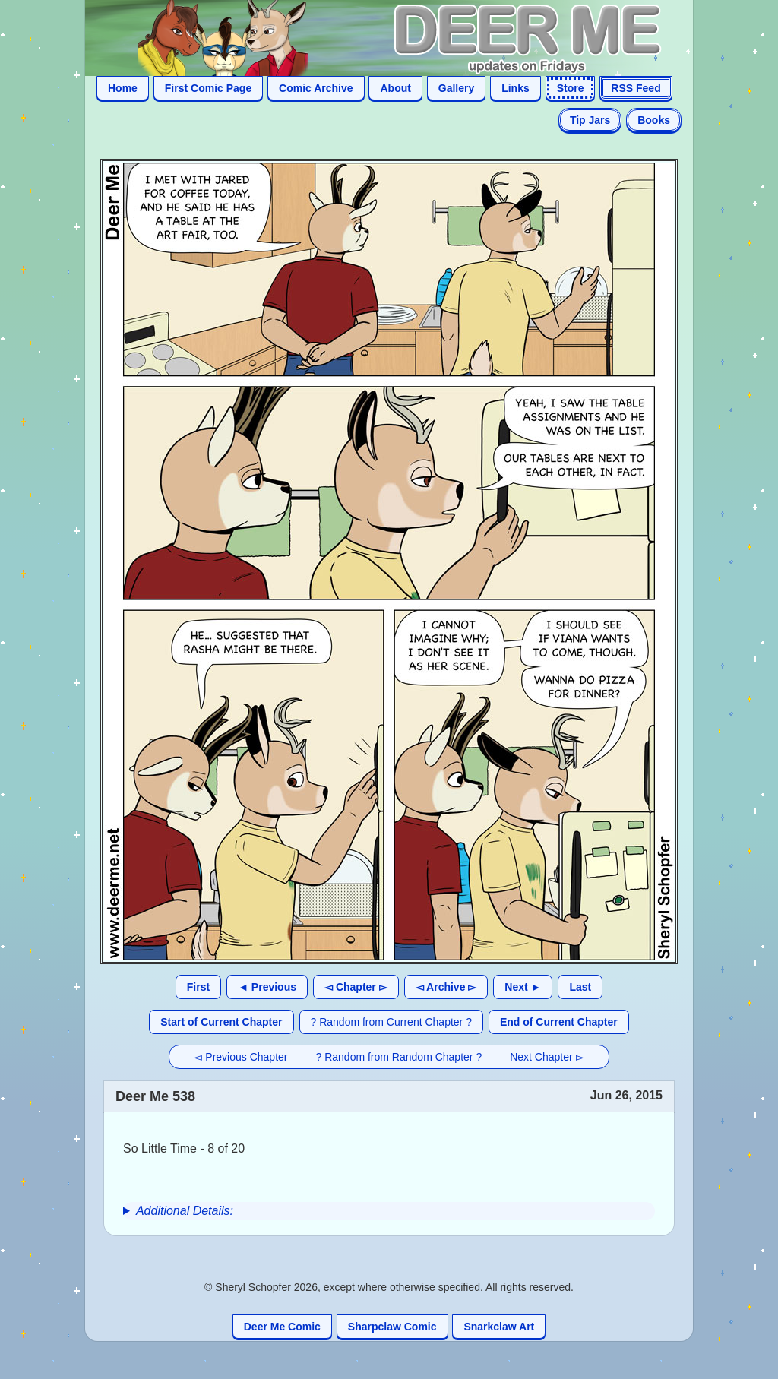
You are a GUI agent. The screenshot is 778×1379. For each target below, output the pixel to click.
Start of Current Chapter (221, 1022)
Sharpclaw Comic (392, 1326)
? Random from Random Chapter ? (399, 1057)
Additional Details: (184, 1210)
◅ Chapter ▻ (355, 987)
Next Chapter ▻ (547, 1057)
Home (123, 88)
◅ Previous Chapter (240, 1057)
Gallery (456, 88)
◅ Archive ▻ (446, 987)
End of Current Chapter (559, 1022)
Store (570, 88)
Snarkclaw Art (498, 1326)
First (198, 987)
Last (580, 987)
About (395, 88)
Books (653, 120)
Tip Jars (590, 120)
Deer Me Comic (282, 1326)
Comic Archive (316, 88)
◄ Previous (267, 987)
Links (515, 88)
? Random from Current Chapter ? (391, 1022)
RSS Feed (635, 88)
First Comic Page (208, 88)
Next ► (522, 987)
